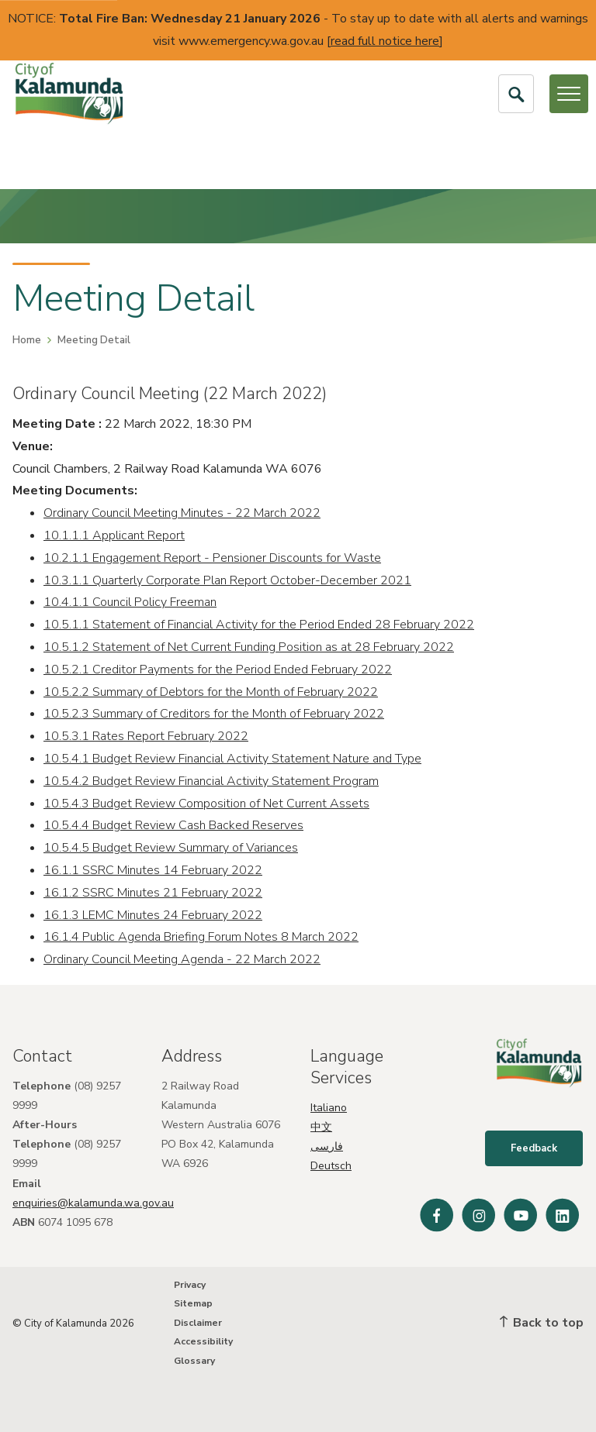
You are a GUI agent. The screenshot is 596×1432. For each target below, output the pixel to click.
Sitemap (193, 1303)
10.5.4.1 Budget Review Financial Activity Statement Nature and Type (232, 758)
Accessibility (203, 1341)
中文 (321, 1127)
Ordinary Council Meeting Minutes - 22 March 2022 (182, 513)
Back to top (542, 1322)
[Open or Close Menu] (568, 94)
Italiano (328, 1107)
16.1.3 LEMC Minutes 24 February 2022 (152, 915)
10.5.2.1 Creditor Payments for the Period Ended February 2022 (217, 669)
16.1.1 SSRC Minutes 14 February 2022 (152, 870)
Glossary (194, 1360)
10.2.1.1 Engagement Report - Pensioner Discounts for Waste (212, 557)
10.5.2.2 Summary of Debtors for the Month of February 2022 (210, 692)
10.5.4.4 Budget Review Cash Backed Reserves (173, 825)
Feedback (534, 1150)
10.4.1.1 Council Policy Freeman (130, 602)
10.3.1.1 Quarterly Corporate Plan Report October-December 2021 (227, 580)
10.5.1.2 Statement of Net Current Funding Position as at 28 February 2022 (248, 647)
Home (26, 340)
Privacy (190, 1284)
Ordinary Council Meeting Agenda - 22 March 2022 (182, 959)
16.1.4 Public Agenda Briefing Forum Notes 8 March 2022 (201, 936)
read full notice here (385, 41)
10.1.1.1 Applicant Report (114, 535)
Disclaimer (198, 1322)
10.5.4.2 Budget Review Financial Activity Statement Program (211, 781)
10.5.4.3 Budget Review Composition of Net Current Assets (206, 803)
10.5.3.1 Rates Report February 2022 (145, 736)
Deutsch (331, 1165)
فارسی (326, 1146)
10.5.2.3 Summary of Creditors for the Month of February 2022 (213, 713)
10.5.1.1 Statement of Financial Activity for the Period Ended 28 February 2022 (258, 624)
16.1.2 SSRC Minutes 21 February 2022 (152, 892)
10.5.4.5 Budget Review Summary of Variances (170, 847)
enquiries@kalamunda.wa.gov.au (93, 1203)
